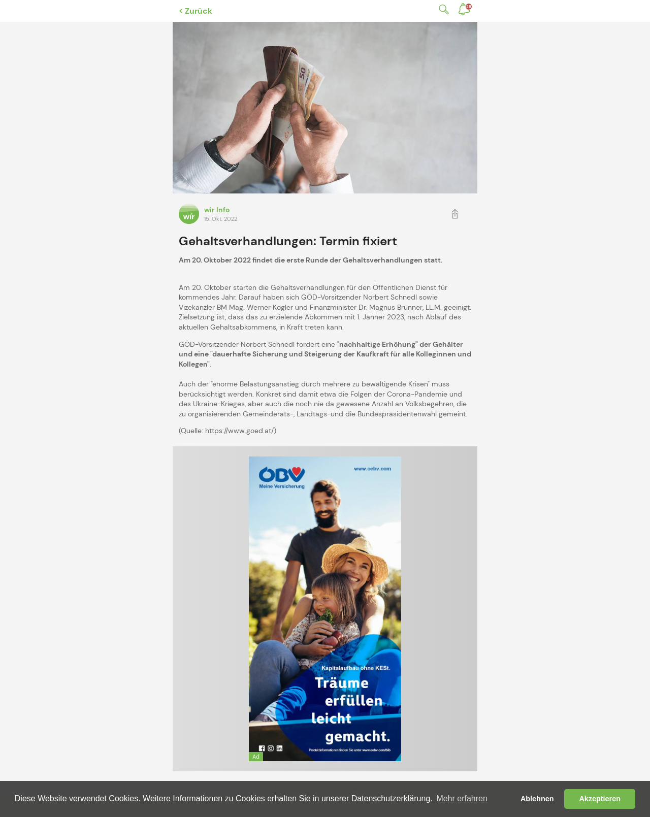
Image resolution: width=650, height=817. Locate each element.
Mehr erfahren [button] (462, 798)
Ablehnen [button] (537, 799)
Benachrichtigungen (469, 7)
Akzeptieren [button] (600, 799)
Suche (442, 9)
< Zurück (195, 11)
